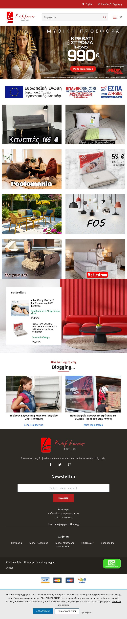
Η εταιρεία (16, 543)
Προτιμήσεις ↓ (86, 612)
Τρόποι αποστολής (64, 543)
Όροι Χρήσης (107, 543)
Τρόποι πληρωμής (38, 543)
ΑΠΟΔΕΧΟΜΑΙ (43, 611)
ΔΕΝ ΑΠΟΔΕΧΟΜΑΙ (67, 611)
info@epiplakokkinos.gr (66, 524)
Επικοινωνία (62, 546)
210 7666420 (66, 517)
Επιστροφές (87, 543)
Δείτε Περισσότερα (33, 425)
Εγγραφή (63, 498)
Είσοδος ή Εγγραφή (110, 4)
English (87, 4)
